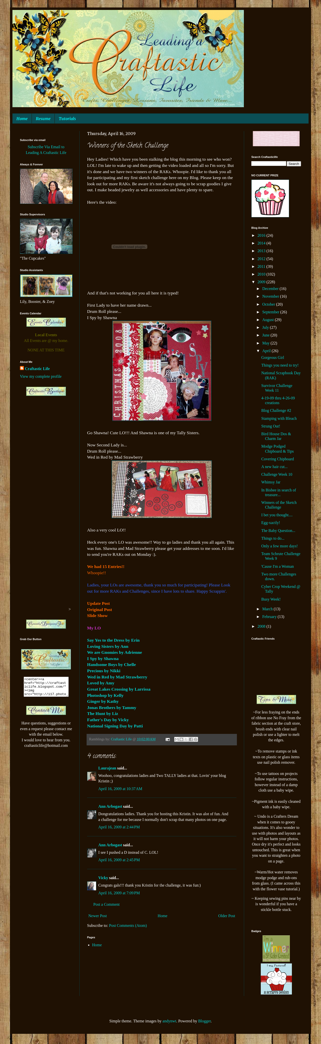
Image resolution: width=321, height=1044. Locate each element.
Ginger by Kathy (103, 701)
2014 (262, 243)
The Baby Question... (278, 530)
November (271, 296)
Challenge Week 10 (276, 474)
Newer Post (97, 916)
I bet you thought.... (277, 515)
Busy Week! (271, 599)
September (271, 312)
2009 (262, 282)
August (268, 320)
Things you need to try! (280, 365)
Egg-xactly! (270, 523)
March (268, 609)
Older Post (226, 916)
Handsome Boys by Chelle (111, 664)
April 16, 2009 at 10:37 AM (120, 789)
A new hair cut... (274, 467)
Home (22, 118)
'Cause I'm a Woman (277, 566)
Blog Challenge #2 (276, 410)
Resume (43, 118)
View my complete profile (40, 376)
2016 (262, 235)
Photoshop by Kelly (105, 695)
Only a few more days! (279, 546)
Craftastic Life (37, 369)
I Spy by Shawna (103, 658)
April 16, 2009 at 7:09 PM (119, 893)
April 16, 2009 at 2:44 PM (119, 827)
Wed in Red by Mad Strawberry (117, 676)
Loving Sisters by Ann (107, 646)
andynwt (169, 1021)
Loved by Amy (100, 682)
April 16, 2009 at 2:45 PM (119, 860)
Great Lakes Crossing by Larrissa (118, 689)
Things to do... (272, 538)
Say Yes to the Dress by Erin (113, 640)
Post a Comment (106, 904)
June (266, 335)
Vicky (103, 878)
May (266, 343)
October (269, 304)
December (271, 288)
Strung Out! (270, 426)
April (267, 351)
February (270, 617)
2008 (262, 626)
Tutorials (67, 118)
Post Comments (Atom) (128, 925)
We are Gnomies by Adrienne (114, 652)
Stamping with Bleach (279, 418)
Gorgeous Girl (272, 357)
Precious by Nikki (103, 670)
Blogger (204, 1021)
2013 (262, 251)
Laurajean (107, 768)
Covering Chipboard (277, 459)
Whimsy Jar (270, 482)
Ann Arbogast (110, 806)
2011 (262, 266)
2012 (262, 259)
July (266, 327)
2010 (262, 274)
